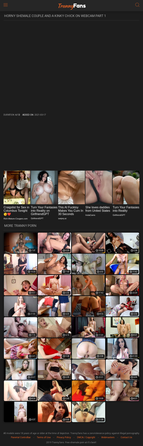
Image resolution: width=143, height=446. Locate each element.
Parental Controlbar (21, 437)
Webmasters (108, 437)
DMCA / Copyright (86, 437)
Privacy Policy (64, 437)
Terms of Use (44, 437)
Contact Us (126, 437)
